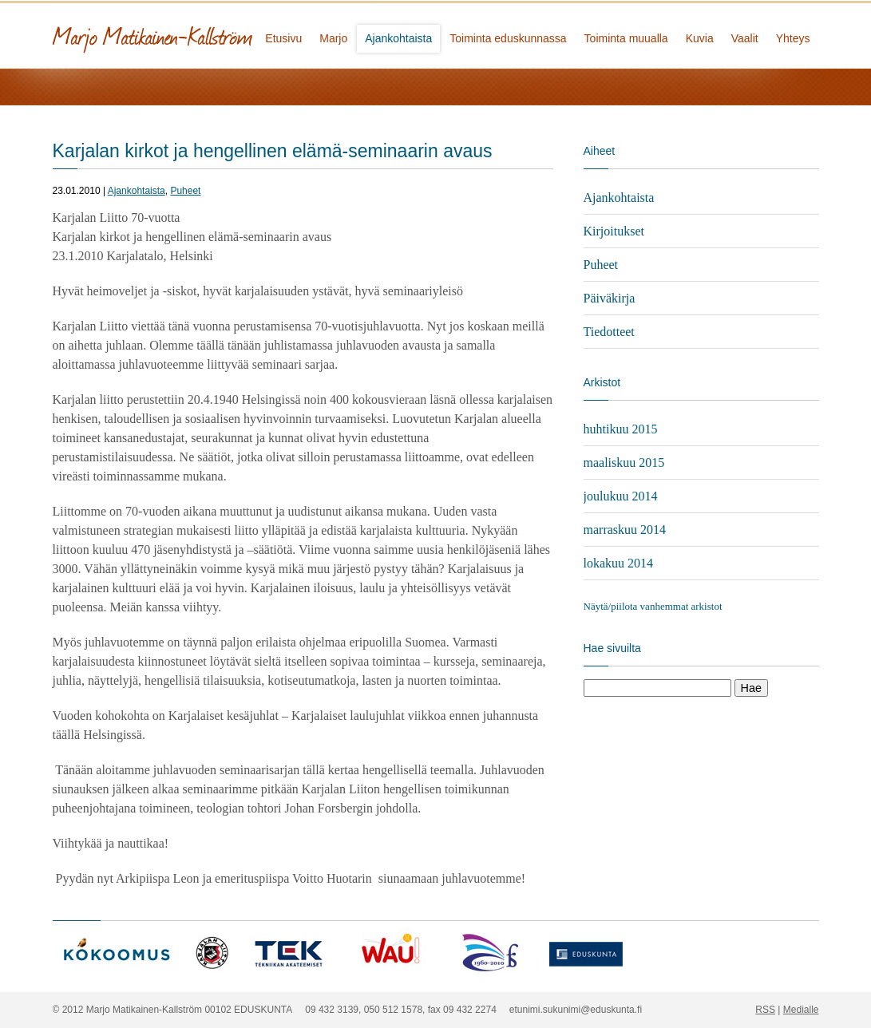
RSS (765, 1009)
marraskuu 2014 (625, 529)
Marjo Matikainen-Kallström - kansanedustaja (212, 34)
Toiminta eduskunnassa (507, 38)
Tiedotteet (609, 331)
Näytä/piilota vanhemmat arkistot (653, 606)
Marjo (333, 38)
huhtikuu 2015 (621, 429)
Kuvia (700, 38)
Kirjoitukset (614, 231)
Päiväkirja (609, 298)
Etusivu (283, 38)
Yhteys (793, 38)
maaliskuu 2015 (624, 462)
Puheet (185, 190)
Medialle (801, 1009)
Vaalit (744, 38)
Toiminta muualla (626, 38)
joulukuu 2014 (621, 496)
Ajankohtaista (398, 38)
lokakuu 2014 (619, 563)
